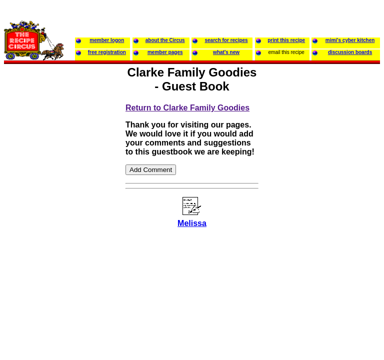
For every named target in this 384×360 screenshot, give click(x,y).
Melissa (192, 223)
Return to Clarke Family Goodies (188, 108)
